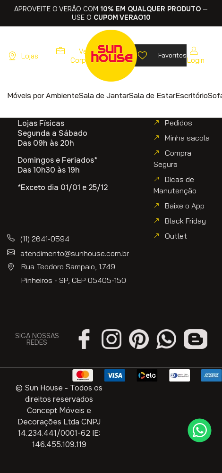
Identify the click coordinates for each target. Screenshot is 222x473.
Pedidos (178, 122)
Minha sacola (187, 137)
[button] (43, 95)
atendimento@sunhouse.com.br (74, 253)
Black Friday (185, 220)
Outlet (176, 236)
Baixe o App (185, 205)
